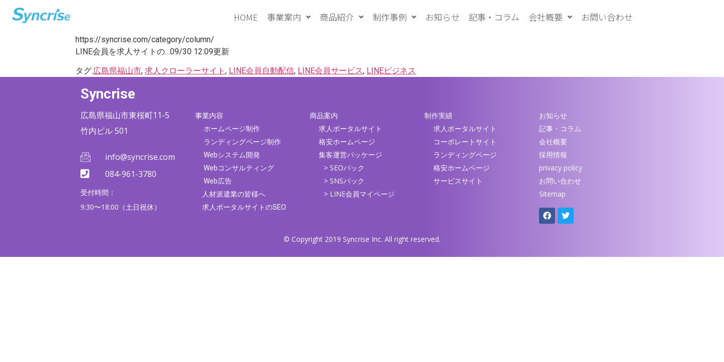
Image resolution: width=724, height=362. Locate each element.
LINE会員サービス (330, 70)
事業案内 (289, 17)
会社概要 (550, 17)
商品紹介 (342, 17)
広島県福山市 (117, 70)
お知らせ (442, 17)
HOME (246, 17)
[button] (288, 17)
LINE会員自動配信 (261, 70)
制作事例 (394, 17)
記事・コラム (494, 17)
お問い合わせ (606, 17)
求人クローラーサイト (185, 70)
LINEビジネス (391, 70)
